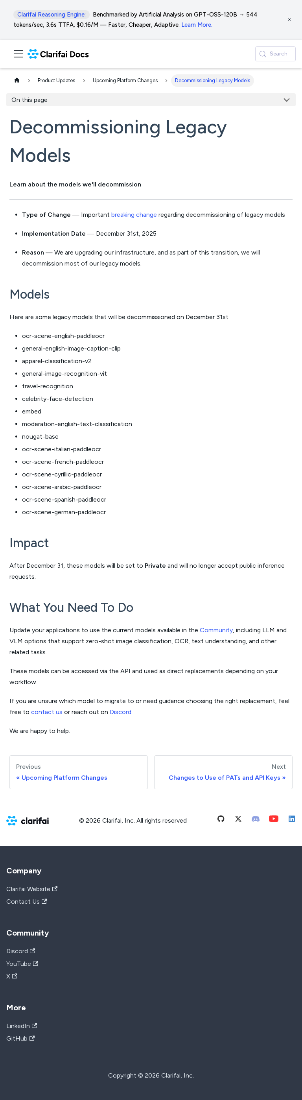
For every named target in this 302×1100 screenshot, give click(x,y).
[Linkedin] (292, 820)
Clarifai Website (31, 889)
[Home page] (16, 80)
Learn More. (196, 24)
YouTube (22, 963)
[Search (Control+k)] (275, 53)
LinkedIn (21, 1026)
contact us (47, 712)
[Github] (221, 820)
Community (216, 630)
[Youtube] (273, 820)
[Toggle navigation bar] (18, 54)
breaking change (134, 214)
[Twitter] (238, 820)
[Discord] (256, 820)
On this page (29, 99)
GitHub (20, 1038)
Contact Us (26, 901)
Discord (120, 712)
